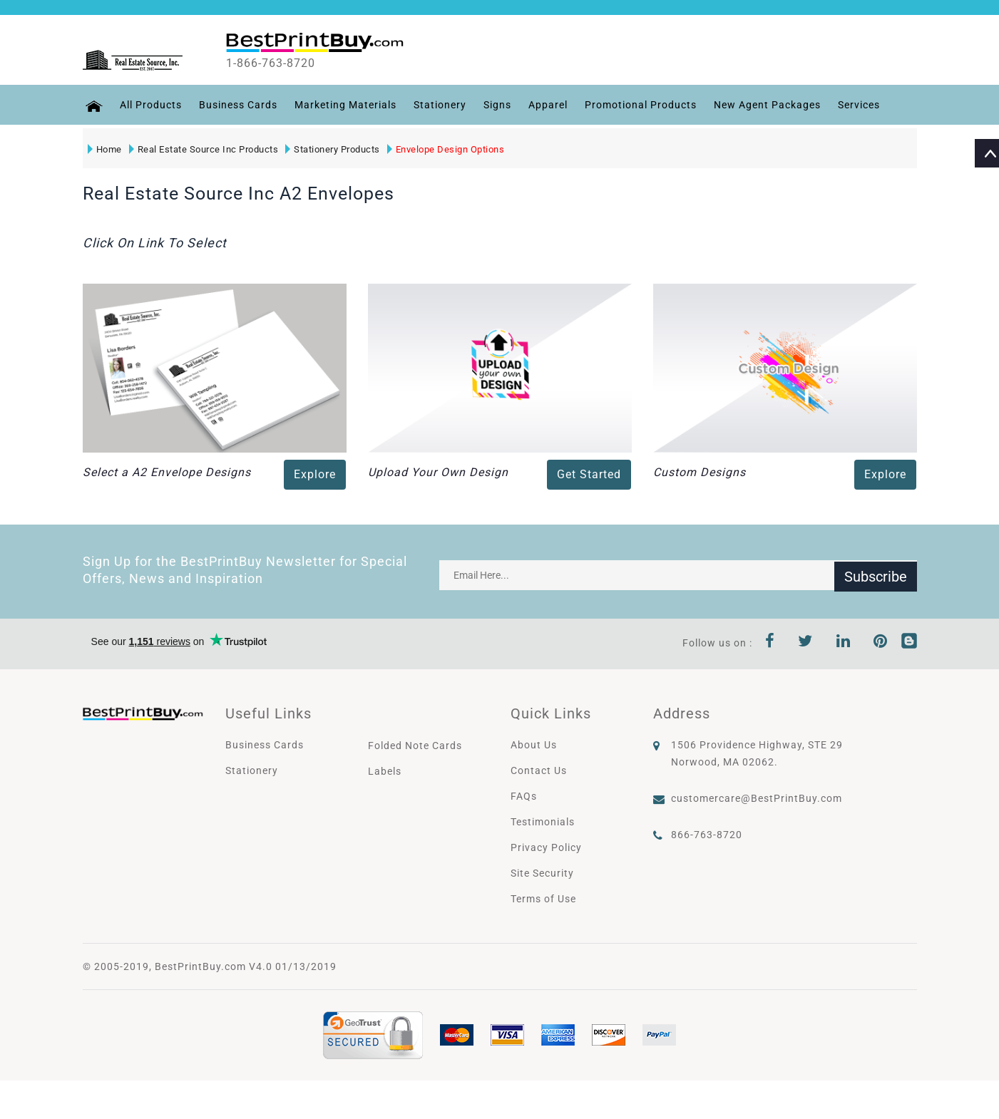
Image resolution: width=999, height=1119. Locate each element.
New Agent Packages (765, 104)
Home (104, 149)
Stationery (437, 104)
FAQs (524, 796)
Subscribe (875, 575)
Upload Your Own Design (438, 472)
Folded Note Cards (415, 745)
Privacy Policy (546, 847)
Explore (315, 474)
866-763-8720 (706, 834)
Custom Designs (699, 472)
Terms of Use (543, 898)
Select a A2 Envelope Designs (167, 472)
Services (857, 104)
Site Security (542, 873)
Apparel (545, 104)
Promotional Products (639, 104)
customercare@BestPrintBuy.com (756, 798)
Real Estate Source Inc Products (203, 149)
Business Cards (236, 104)
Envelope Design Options (445, 149)
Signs (495, 104)
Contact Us (539, 770)
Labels (384, 771)
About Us (534, 745)
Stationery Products (332, 149)
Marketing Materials (343, 104)
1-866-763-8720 (279, 63)
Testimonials (543, 821)
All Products (149, 104)
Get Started (589, 474)
